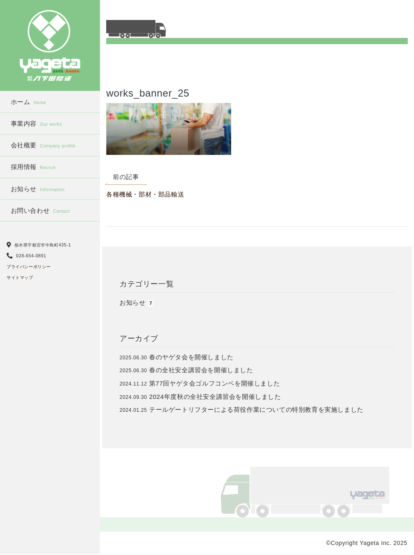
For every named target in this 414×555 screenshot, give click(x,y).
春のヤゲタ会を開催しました (191, 357)
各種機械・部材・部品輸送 (145, 194)
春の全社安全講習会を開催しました (201, 369)
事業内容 (36, 123)
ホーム (28, 101)
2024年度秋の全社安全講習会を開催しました (215, 396)
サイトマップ (20, 277)
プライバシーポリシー (29, 266)
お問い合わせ (40, 210)
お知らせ (38, 188)
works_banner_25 (148, 93)
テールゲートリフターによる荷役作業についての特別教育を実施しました (256, 409)
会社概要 (43, 145)
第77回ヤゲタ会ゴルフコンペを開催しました (214, 383)
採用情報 (33, 166)
